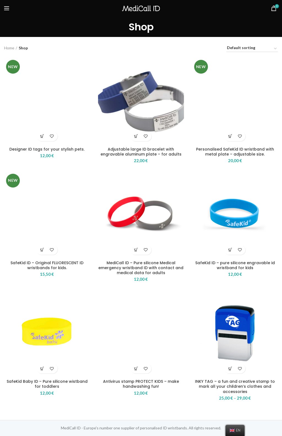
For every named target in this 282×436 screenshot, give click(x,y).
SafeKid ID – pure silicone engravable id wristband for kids (235, 265)
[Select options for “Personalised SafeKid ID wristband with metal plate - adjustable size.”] (230, 136)
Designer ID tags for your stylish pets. (47, 149)
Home (9, 48)
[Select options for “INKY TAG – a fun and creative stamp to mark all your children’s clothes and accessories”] (230, 368)
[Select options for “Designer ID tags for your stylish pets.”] (42, 136)
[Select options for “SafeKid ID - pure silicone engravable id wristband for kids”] (230, 250)
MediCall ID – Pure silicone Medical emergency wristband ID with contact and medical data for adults (140, 267)
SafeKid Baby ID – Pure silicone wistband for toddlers (47, 384)
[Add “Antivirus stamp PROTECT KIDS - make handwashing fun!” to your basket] (136, 368)
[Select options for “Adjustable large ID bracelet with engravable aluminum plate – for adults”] (136, 136)
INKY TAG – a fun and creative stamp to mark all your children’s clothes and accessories (235, 386)
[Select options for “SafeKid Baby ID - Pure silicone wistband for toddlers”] (42, 368)
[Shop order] (252, 48)
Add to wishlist (52, 136)
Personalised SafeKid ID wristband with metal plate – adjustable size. (235, 152)
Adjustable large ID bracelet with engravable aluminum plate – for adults (141, 152)
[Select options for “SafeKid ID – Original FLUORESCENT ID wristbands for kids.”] (42, 250)
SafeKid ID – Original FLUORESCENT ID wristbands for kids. (46, 265)
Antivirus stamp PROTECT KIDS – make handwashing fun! (141, 384)
